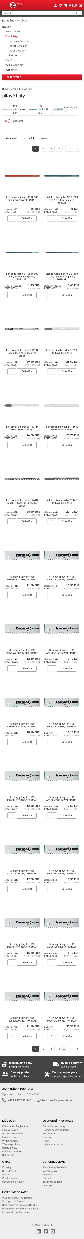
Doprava (47, 1137)
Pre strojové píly (17, 50)
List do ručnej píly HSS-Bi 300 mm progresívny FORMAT (22, 198)
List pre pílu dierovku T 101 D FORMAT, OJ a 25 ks (22, 428)
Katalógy (47, 1185)
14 (69, 148)
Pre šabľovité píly (18, 45)
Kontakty (6, 1167)
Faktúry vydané (10, 1137)
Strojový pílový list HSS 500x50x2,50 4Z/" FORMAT (62, 1019)
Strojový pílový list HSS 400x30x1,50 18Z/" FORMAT (22, 725)
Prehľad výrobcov (11, 1178)
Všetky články (50, 1171)
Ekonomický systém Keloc (16, 1212)
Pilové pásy (11, 60)
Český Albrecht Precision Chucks (19, 1205)
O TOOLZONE (9, 1171)
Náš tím (6, 1174)
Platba (46, 1140)
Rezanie (6, 26)
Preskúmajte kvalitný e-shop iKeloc (20, 1208)
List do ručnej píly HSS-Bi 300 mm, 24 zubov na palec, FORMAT (22, 276)
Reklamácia (49, 1133)
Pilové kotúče (12, 31)
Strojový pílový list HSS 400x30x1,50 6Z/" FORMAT (62, 725)
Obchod (47, 1178)
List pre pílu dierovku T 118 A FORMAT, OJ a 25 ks (62, 428)
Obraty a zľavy (9, 1147)
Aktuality (47, 1174)
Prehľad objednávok (12, 1133)
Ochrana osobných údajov (56, 1130)
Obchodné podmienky (54, 1126)
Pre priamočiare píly (19, 41)
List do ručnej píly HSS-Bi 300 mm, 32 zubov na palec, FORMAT (62, 276)
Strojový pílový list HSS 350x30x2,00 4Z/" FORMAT (62, 578)
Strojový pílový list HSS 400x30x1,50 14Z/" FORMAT (61, 651)
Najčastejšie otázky (53, 1144)
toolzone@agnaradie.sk (57, 1100)
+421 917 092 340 (19, 1100)
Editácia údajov (10, 1130)
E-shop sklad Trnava (12, 1201)
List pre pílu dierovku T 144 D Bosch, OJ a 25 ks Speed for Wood (22, 503)
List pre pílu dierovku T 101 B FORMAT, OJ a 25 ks (62, 351)
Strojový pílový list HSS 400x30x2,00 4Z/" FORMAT (22, 872)
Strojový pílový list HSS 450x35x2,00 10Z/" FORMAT (22, 946)
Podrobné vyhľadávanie (55, 1167)
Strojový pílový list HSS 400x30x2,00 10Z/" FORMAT (22, 799)
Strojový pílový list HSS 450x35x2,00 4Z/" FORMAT (62, 946)
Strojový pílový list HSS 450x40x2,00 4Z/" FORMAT (22, 1019)
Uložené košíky (10, 1140)
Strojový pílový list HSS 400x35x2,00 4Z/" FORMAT (62, 872)
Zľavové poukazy (11, 1144)
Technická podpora (52, 1181)
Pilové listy (11, 36)
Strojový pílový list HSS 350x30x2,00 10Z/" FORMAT (22, 578)
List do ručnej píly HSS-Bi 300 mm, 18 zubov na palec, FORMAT (62, 200)
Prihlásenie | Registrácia (15, 1126)
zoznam (43, 138)
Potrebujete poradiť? (13, 1181)
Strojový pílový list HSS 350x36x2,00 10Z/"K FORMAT (22, 651)
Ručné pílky (11, 69)
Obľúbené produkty (12, 1151)
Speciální (13, 55)
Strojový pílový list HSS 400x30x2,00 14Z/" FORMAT (61, 799)
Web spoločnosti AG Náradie (17, 1197)
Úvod (5, 88)
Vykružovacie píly (14, 65)
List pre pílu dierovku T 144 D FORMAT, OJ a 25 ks (62, 501)
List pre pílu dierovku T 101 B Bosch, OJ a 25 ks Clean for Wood (22, 353)
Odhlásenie (8, 1155)
